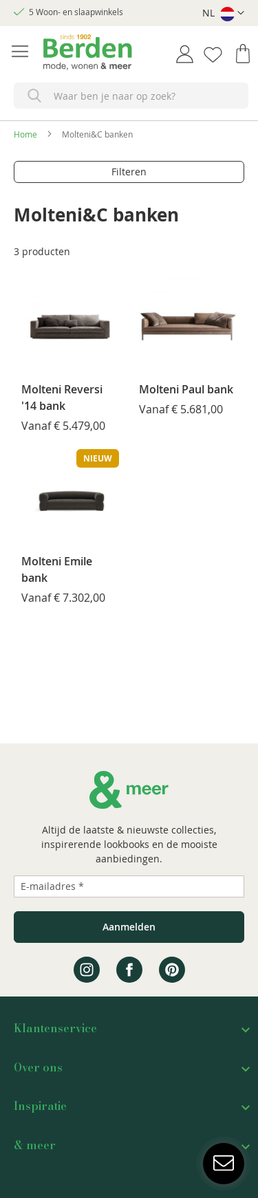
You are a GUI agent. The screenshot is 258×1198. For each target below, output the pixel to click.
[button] (223, 13)
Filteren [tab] (129, 171)
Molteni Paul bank (186, 389)
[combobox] (131, 96)
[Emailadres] (129, 886)
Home (25, 134)
